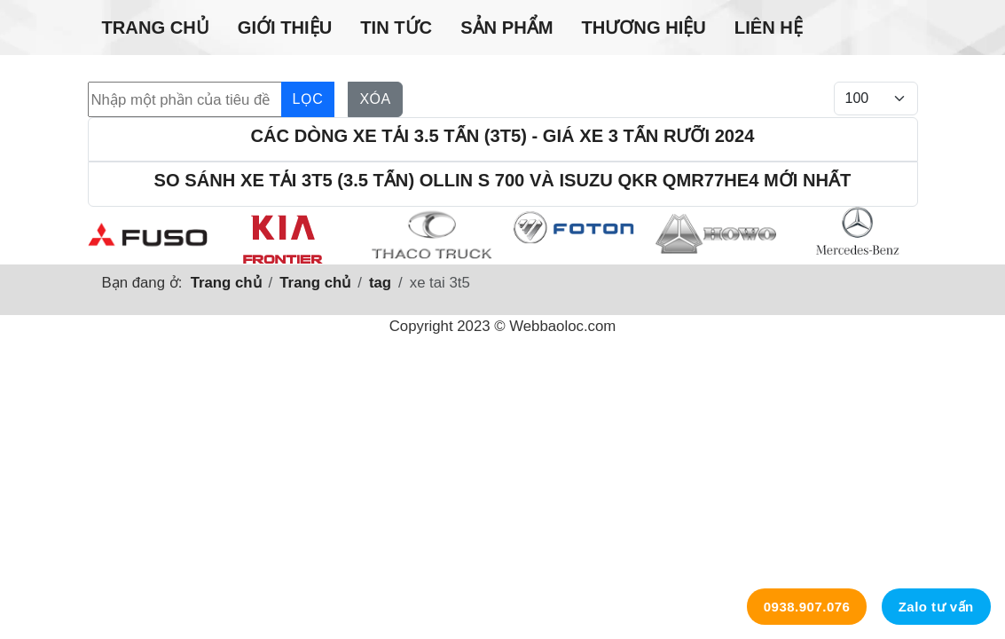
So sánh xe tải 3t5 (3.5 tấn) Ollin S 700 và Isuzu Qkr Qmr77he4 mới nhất (503, 180)
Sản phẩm (506, 27)
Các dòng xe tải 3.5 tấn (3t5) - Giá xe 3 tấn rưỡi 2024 (503, 136)
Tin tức (396, 27)
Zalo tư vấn (936, 606)
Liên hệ (768, 27)
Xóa (374, 98)
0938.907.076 (807, 606)
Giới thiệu (285, 27)
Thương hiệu (643, 27)
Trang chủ (155, 27)
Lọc (308, 98)
